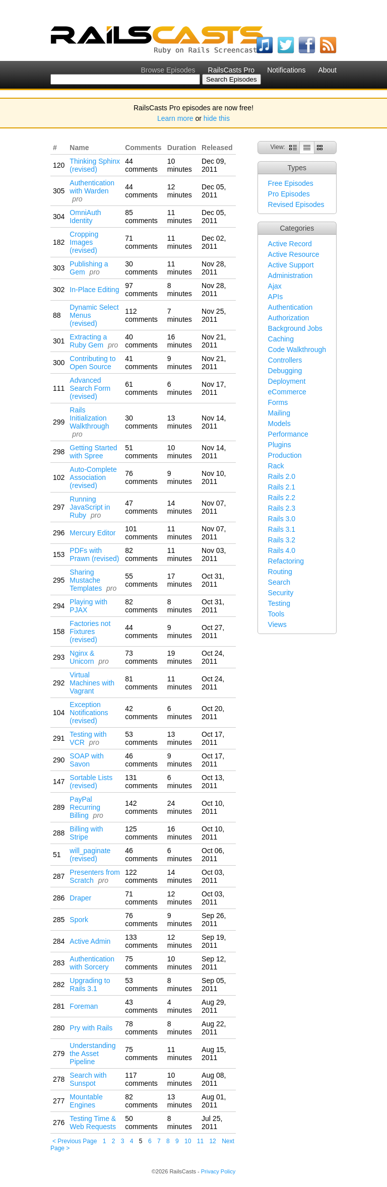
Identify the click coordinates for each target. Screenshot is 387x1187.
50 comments (141, 1122)
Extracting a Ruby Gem (88, 341)
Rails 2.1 (281, 487)
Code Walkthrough (297, 349)
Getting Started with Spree (93, 452)
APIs (275, 297)
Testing (279, 603)
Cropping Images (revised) (84, 242)
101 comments (141, 533)
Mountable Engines (86, 1101)
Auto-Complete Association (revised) (93, 477)
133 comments (141, 941)
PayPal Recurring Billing (85, 807)
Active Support (291, 265)
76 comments (141, 477)
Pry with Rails (91, 1028)
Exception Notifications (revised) (89, 713)
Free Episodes (290, 183)
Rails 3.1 (281, 529)
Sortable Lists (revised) (91, 782)
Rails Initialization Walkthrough (89, 418)
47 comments (141, 507)
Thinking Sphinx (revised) (95, 165)
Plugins (279, 445)
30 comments (141, 268)
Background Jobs (295, 328)
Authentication (290, 307)
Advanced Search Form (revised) (90, 388)
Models (279, 424)
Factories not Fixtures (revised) (90, 631)
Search (279, 582)
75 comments (141, 963)
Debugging (285, 371)
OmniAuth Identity (85, 216)
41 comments (141, 363)
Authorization (288, 318)
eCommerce (287, 392)
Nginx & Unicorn (82, 657)
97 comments (141, 290)
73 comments (141, 657)
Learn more (175, 118)
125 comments (141, 833)
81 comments (141, 683)
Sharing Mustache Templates (86, 580)
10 (187, 1141)
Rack (276, 466)
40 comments (141, 341)
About (327, 70)
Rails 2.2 (281, 498)
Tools (276, 614)
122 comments (141, 876)
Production (285, 455)
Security (281, 593)
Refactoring (286, 561)
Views (277, 624)
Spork (79, 920)
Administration (290, 275)
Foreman (84, 1006)
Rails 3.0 (281, 519)
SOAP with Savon (86, 760)
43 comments (141, 1006)
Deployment (287, 381)
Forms (278, 402)
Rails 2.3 (281, 508)
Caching (281, 339)
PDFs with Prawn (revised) (94, 554)
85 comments (141, 216)
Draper (80, 898)
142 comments (141, 807)
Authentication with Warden (92, 187)
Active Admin (90, 941)
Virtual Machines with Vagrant (92, 683)
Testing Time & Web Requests (93, 1122)
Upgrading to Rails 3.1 (90, 984)
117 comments (141, 1079)
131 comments (141, 782)
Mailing (279, 413)
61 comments (141, 388)
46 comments (141, 760)
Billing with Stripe (86, 833)
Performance (288, 434)
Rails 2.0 (281, 476)
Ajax (275, 286)
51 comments (141, 452)
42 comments (141, 713)
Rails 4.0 (281, 550)
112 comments (141, 315)
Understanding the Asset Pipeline (92, 1053)
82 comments (141, 554)
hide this (217, 118)
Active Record (290, 244)
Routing (280, 572)
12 (212, 1141)
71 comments (141, 242)
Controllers (285, 360)
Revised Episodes (296, 204)
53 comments (141, 738)
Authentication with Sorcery (92, 963)
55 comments (141, 580)
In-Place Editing (94, 290)
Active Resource (293, 254)
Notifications (286, 70)
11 (200, 1141)
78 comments (141, 1028)
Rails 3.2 (281, 540)
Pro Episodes (289, 194)
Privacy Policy (218, 1171)
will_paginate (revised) (90, 855)
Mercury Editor (92, 533)
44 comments (141, 165)
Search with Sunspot (88, 1079)
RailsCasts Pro (231, 70)
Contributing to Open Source (92, 363)
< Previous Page (74, 1141)
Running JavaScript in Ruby (90, 507)
